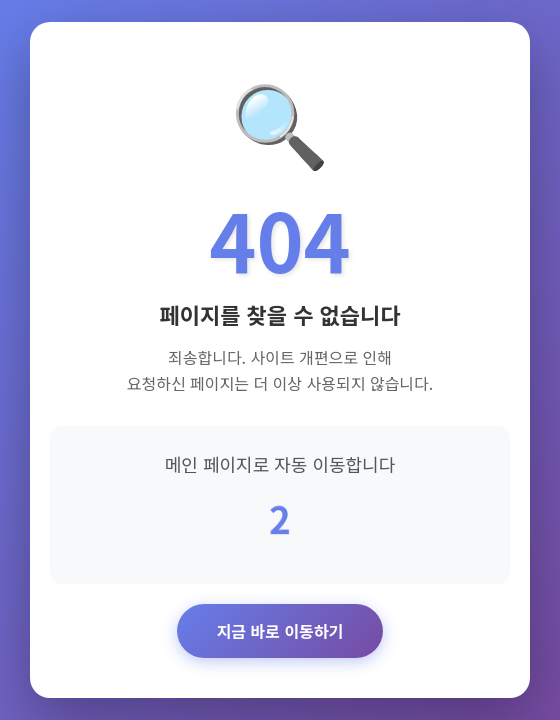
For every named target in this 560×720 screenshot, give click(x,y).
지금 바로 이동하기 (280, 631)
